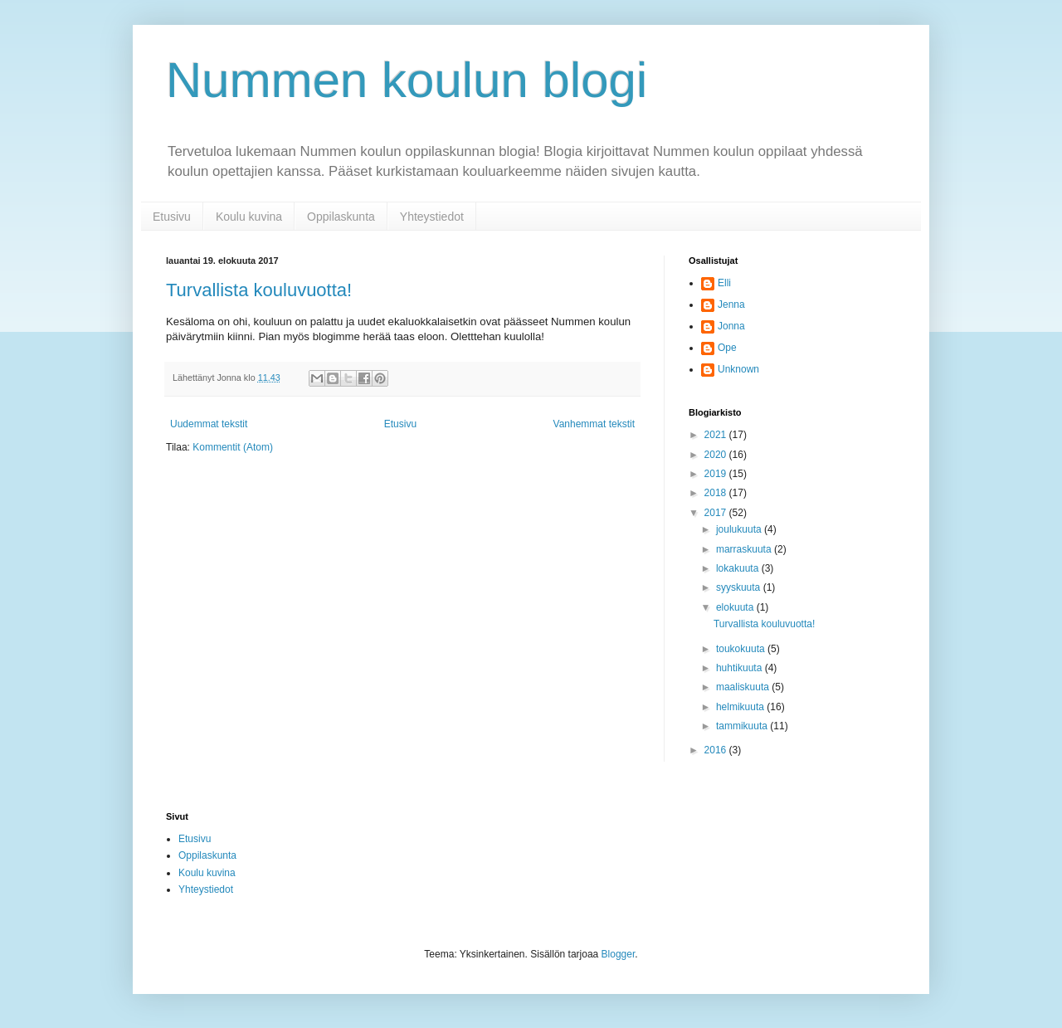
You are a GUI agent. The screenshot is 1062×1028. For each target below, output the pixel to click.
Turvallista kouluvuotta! (259, 290)
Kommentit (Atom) (232, 447)
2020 (716, 454)
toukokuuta (741, 649)
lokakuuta (739, 568)
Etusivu (172, 216)
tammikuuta (743, 726)
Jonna (731, 326)
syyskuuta (739, 587)
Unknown (738, 369)
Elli (724, 283)
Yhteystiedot (432, 216)
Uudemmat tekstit (208, 424)
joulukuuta (740, 529)
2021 (716, 435)
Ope (727, 347)
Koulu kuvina (249, 216)
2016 (716, 750)
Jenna (731, 304)
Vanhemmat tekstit (594, 424)
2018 (716, 493)
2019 (716, 474)
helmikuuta (741, 707)
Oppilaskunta (341, 216)
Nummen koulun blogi (406, 80)
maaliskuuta (744, 687)
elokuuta (736, 607)
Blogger (619, 954)
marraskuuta (745, 549)
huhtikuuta (740, 668)
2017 (716, 513)
